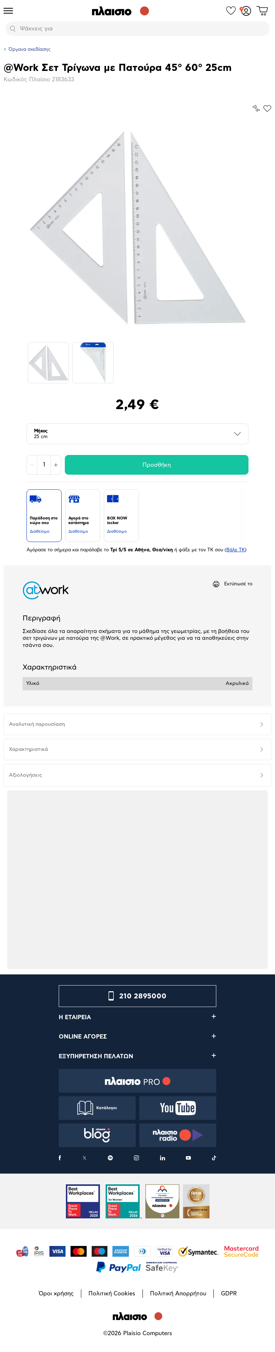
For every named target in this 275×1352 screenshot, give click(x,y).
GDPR (229, 1293)
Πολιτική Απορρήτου (178, 1293)
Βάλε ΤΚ (235, 550)
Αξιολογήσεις (25, 775)
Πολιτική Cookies (111, 1293)
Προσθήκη (157, 465)
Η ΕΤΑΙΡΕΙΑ (75, 1017)
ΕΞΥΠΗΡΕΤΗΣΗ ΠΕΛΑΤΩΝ (96, 1056)
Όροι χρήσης (56, 1293)
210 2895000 (143, 996)
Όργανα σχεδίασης (29, 49)
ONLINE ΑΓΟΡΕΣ (83, 1037)
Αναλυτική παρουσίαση (37, 724)
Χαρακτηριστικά (28, 749)
